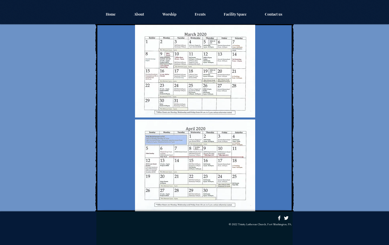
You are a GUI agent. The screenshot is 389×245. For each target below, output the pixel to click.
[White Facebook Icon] (279, 218)
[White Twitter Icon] (286, 218)
